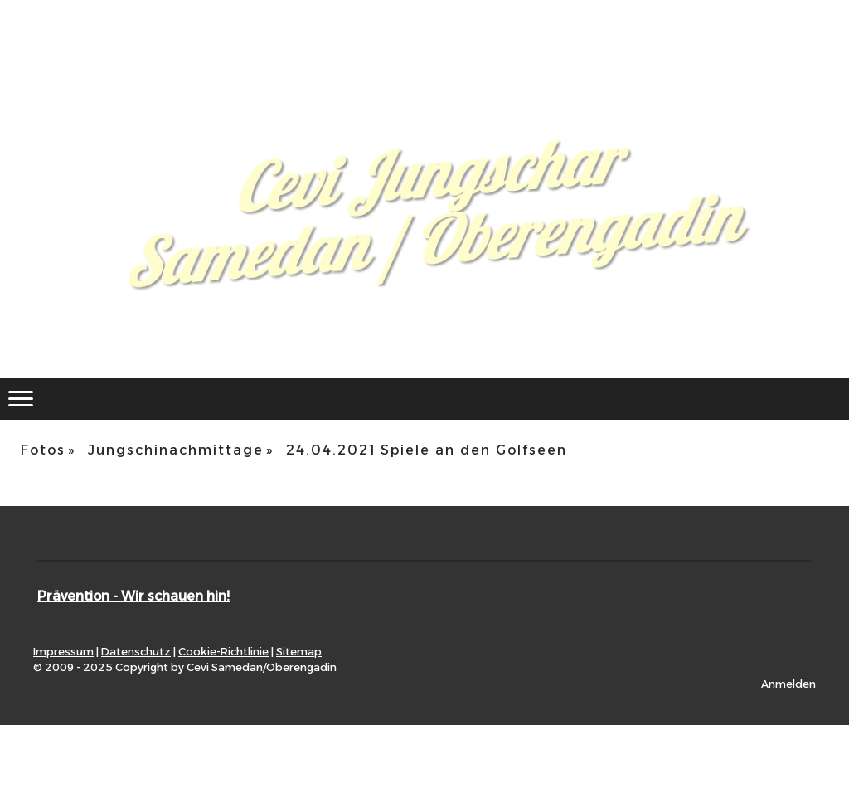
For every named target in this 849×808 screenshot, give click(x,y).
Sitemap (299, 651)
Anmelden (788, 684)
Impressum (63, 651)
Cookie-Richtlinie (223, 651)
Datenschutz (136, 651)
